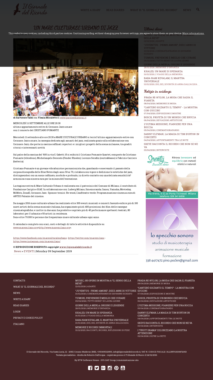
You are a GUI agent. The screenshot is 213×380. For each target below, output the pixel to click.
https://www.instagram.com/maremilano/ (37, 240)
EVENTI (29, 250)
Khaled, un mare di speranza (172, 73)
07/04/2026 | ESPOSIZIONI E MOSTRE (162, 113)
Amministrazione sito (128, 360)
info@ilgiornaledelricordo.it (126, 351)
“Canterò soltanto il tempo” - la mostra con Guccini (169, 290)
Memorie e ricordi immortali (106, 329)
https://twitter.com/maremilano (86, 237)
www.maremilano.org (25, 226)
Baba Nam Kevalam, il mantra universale (106, 321)
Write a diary (21, 299)
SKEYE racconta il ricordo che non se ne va (169, 324)
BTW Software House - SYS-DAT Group (97, 360)
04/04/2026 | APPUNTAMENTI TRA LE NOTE (166, 140)
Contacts (19, 280)
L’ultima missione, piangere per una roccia (169, 307)
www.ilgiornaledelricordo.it (75, 245)
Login (16, 311)
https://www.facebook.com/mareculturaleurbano (40, 237)
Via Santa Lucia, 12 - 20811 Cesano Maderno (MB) (72, 351)
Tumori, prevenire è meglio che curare (106, 299)
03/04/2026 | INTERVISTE (156, 150)
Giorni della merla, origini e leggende (106, 307)
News (17, 250)
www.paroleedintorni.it (73, 116)
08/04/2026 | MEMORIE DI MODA (160, 103)
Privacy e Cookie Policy (28, 317)
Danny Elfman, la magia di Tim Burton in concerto (169, 315)
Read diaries (21, 305)
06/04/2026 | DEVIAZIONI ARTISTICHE (163, 120)
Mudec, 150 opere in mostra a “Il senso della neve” (106, 283)
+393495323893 (104, 351)
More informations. (193, 33)
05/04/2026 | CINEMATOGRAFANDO (161, 130)
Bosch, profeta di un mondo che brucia (170, 117)
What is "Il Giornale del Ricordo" (34, 286)
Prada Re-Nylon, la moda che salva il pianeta (169, 282)
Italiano (18, 324)
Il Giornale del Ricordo (37, 351)
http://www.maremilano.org (54, 226)
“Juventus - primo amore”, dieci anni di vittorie (106, 292)
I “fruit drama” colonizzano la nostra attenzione (169, 333)
